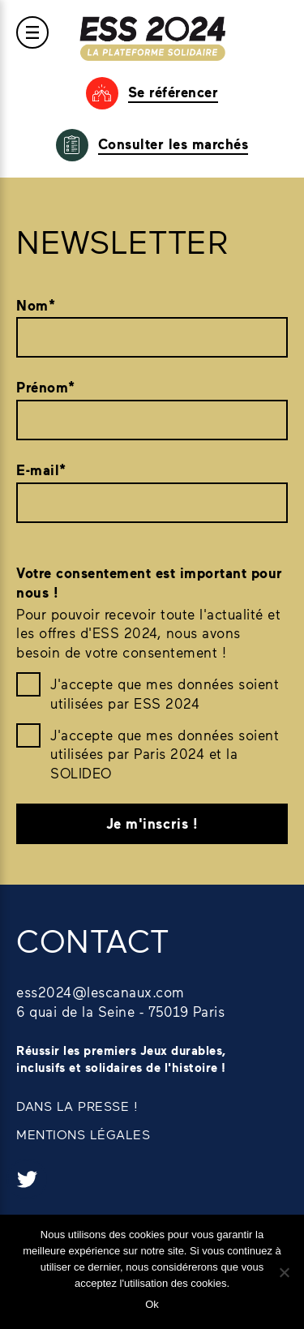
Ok (152, 1304)
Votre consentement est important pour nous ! (149, 582)
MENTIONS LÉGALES (83, 1134)
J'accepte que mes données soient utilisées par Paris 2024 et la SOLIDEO (164, 754)
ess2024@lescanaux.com (100, 992)
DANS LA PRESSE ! (77, 1105)
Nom (35, 305)
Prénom (45, 387)
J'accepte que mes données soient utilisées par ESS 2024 (164, 693)
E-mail (41, 470)
